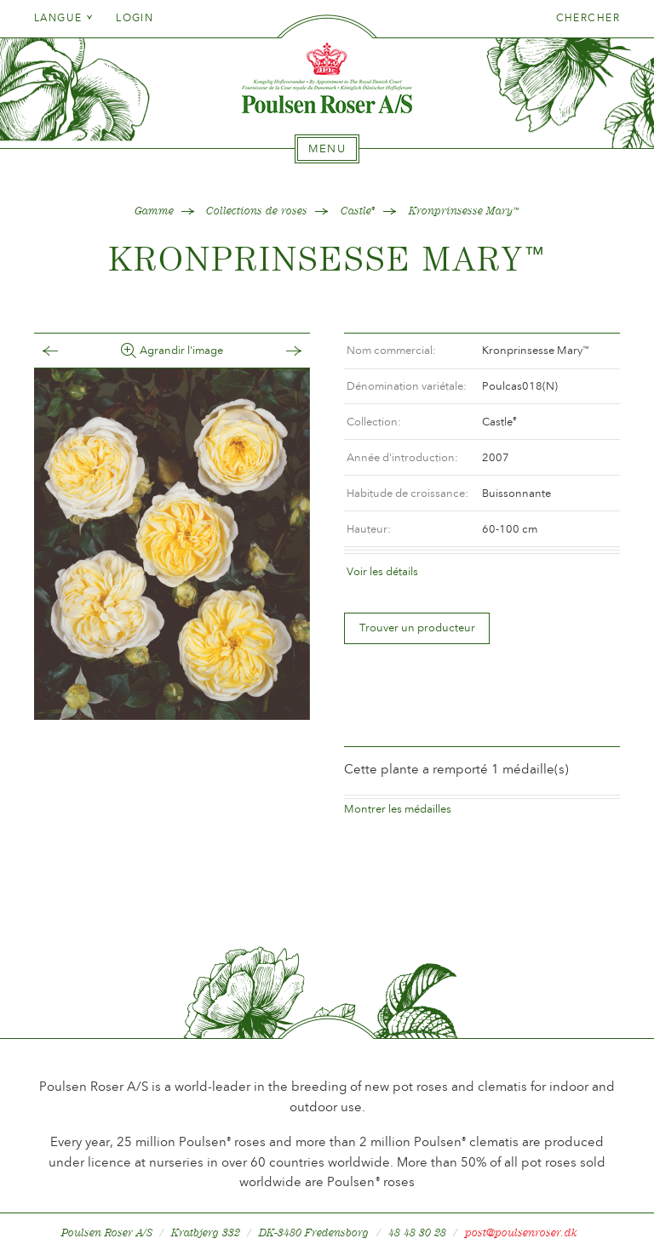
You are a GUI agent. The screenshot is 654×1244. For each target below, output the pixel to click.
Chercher (588, 18)
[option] (172, 543)
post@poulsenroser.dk (521, 1204)
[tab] (327, 148)
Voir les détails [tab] (382, 571)
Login (134, 18)
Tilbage (67, 351)
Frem (276, 351)
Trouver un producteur (417, 627)
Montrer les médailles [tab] (397, 780)
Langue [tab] (64, 18)
